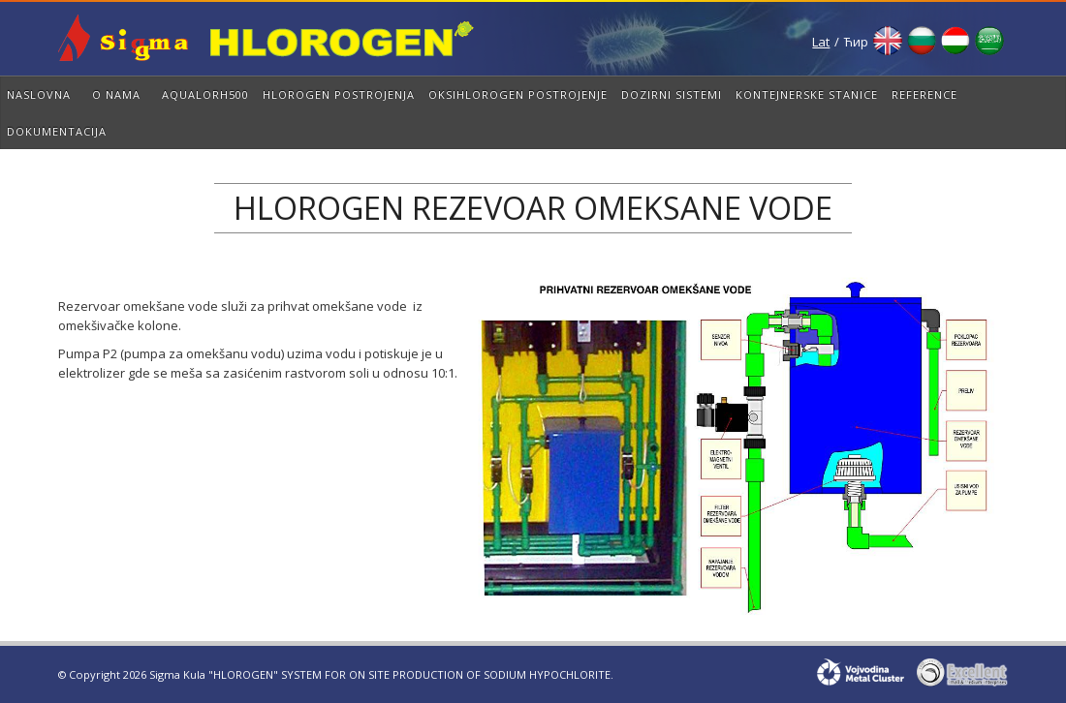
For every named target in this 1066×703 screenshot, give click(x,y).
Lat (821, 41)
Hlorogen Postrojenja (339, 94)
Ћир (856, 41)
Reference (924, 94)
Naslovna (39, 94)
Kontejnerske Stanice (807, 94)
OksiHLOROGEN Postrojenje (518, 94)
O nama (116, 94)
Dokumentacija (57, 131)
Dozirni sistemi (671, 94)
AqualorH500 (205, 94)
